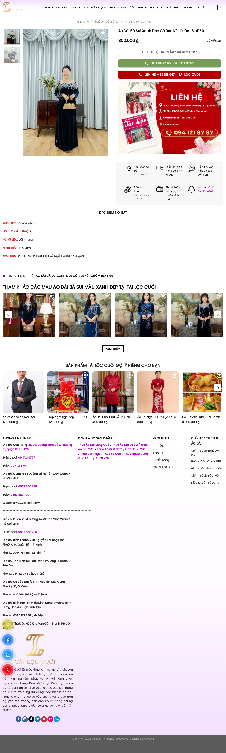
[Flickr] (50, 729)
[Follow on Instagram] (25, 729)
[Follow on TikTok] (31, 729)
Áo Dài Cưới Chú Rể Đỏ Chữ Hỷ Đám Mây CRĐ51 (113, 417)
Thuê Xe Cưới (112, 454)
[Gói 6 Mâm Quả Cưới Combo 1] (202, 392)
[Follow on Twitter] (38, 729)
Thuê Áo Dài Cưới (121, 7)
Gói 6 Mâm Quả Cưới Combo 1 (202, 417)
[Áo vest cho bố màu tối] (23, 392)
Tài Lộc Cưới (12, 679)
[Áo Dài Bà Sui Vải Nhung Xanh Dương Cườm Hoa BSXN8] (141, 319)
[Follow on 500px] (57, 729)
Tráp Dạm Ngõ (90, 454)
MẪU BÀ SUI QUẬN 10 (138, 21)
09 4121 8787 (205, 191)
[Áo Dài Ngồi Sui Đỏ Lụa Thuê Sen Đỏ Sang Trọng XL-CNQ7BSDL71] (158, 392)
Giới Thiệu (173, 7)
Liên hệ (188, 7)
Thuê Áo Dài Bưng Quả (89, 7)
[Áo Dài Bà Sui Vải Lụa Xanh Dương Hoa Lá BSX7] (85, 319)
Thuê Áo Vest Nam (149, 7)
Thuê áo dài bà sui (106, 21)
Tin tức (200, 7)
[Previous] (8, 314)
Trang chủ (81, 21)
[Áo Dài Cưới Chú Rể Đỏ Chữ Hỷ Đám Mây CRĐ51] (113, 392)
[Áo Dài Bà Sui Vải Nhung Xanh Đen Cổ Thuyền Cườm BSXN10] (197, 319)
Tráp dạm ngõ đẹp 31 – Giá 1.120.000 (68, 417)
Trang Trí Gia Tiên (99, 458)
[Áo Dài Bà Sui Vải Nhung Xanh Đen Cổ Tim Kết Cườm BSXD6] (29, 319)
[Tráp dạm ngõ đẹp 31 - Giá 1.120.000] (68, 392)
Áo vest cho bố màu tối (19, 417)
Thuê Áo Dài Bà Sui (56, 7)
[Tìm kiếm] (220, 7)
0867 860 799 (27, 486)
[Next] (217, 314)
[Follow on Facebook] (18, 729)
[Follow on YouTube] (44, 729)
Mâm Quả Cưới (135, 449)
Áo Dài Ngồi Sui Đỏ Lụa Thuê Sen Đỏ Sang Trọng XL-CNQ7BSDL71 (158, 417)
